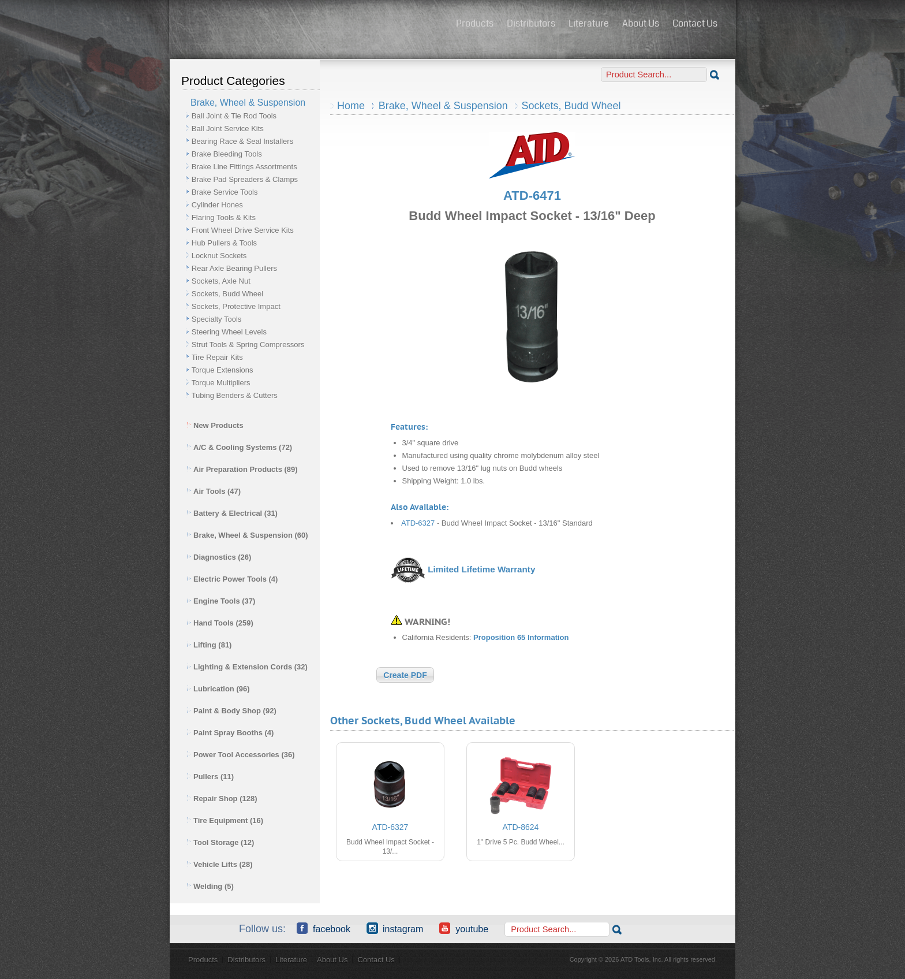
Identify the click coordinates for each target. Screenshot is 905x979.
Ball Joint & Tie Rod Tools (234, 115)
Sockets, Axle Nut (221, 281)
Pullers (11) (210, 776)
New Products (215, 425)
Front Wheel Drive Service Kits (243, 230)
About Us (640, 23)
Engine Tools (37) (221, 601)
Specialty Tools (216, 319)
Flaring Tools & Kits (224, 217)
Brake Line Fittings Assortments (244, 166)
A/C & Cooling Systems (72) (239, 447)
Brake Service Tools (225, 192)
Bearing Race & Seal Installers (242, 141)
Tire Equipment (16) (225, 820)
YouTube (463, 928)
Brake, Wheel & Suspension (443, 105)
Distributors (531, 23)
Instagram (395, 928)
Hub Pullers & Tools (224, 243)
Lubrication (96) (218, 688)
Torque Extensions (222, 370)
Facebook (323, 928)
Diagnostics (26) (219, 557)
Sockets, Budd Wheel (227, 293)
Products (474, 23)
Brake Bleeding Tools (227, 154)
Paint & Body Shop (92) (231, 710)
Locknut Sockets (219, 255)
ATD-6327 (418, 523)
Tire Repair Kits (217, 357)
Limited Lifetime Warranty (481, 569)
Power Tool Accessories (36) (241, 754)
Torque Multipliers (221, 382)
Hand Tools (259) (220, 623)
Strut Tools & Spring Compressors (248, 344)
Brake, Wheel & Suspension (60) (247, 535)
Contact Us (694, 23)
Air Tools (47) (214, 491)
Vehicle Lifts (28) (220, 864)
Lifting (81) (209, 645)
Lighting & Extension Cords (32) (247, 666)
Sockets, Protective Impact (236, 306)
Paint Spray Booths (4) (230, 732)
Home (351, 105)
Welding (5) (210, 886)
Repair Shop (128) (222, 798)
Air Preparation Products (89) (242, 469)
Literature (589, 23)
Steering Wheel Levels (229, 331)
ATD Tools (309, 25)
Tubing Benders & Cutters (235, 395)
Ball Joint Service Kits (228, 128)
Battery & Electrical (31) (232, 513)
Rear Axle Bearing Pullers (234, 268)
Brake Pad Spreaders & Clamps (245, 179)
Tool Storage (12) (220, 842)
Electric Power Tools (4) (232, 579)
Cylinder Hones (217, 204)
